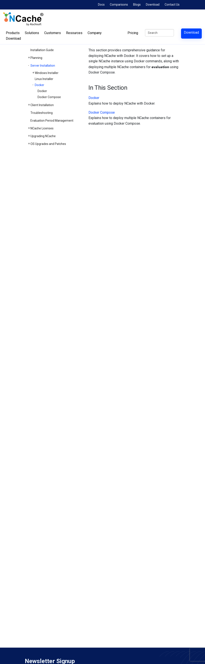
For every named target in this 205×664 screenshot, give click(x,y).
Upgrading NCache (43, 136)
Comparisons (119, 4)
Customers (52, 33)
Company (95, 33)
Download (152, 4)
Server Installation (42, 65)
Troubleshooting (41, 113)
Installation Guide (42, 50)
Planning (36, 58)
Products (13, 33)
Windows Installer (46, 73)
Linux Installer (44, 79)
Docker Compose (49, 97)
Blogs (137, 4)
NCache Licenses (42, 128)
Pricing (133, 33)
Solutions (32, 33)
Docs (101, 4)
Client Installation (42, 105)
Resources (74, 33)
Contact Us (172, 4)
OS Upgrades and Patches (48, 144)
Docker (39, 85)
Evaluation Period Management (51, 120)
